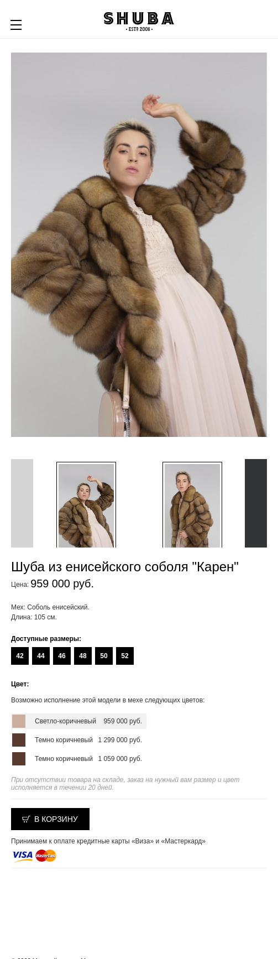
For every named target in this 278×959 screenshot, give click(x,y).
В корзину (56, 819)
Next (256, 503)
